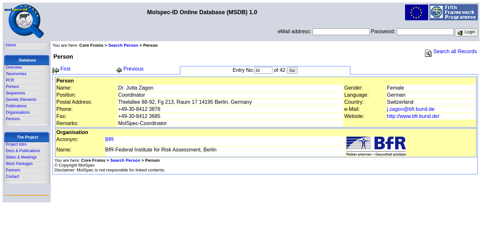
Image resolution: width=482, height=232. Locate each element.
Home (11, 45)
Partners (13, 170)
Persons (13, 119)
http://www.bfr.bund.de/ (413, 116)
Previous (130, 69)
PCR (10, 80)
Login (466, 32)
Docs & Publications (23, 151)
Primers (12, 86)
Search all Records (451, 51)
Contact (12, 176)
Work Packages (19, 163)
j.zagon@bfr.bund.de (411, 109)
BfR (109, 139)
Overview (14, 67)
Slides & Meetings (21, 157)
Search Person (123, 45)
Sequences (15, 93)
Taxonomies (16, 74)
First (61, 69)
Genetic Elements (21, 99)
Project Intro (16, 144)
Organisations (18, 112)
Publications (16, 106)
